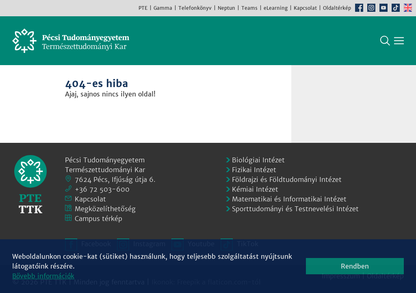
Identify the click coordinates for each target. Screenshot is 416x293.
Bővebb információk (43, 276)
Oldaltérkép (337, 8)
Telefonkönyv (195, 8)
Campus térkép (98, 218)
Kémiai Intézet (255, 189)
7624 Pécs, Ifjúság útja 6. (115, 179)
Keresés (385, 41)
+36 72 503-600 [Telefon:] (102, 189)
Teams (249, 8)
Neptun (226, 8)
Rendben (355, 266)
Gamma (163, 8)
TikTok (396, 8)
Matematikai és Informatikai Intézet (289, 199)
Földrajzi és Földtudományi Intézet (287, 179)
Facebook (359, 8)
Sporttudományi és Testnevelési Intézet (295, 209)
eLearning (276, 8)
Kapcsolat (305, 8)
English (408, 8)
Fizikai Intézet (254, 170)
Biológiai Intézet (258, 160)
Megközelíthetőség (105, 209)
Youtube (383, 8)
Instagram (371, 8)
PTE (143, 8)
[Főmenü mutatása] (399, 41)
